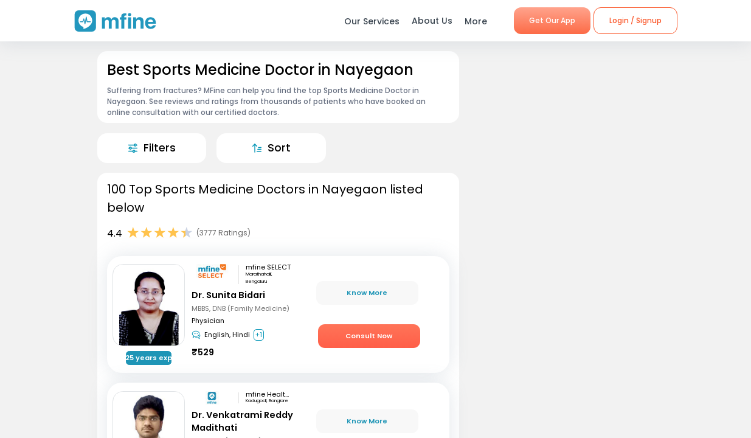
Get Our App (552, 20)
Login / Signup (635, 20)
